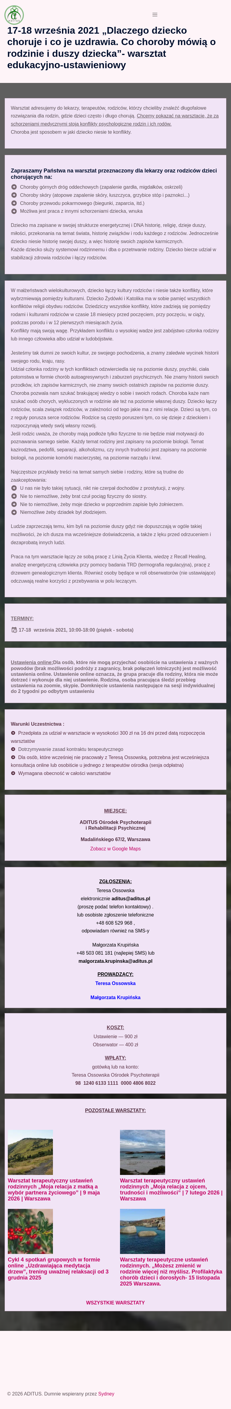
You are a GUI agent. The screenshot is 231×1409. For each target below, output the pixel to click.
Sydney (106, 1393)
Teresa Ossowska (115, 983)
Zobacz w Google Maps (115, 848)
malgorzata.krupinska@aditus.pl (115, 961)
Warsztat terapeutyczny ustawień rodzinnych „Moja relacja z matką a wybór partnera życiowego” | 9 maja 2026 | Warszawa (54, 1189)
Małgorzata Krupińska (115, 997)
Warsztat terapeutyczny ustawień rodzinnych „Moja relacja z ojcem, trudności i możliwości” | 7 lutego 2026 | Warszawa (171, 1189)
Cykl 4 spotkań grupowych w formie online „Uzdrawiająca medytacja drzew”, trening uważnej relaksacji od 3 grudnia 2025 (58, 1268)
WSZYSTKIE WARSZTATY (115, 1302)
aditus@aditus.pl (131, 898)
